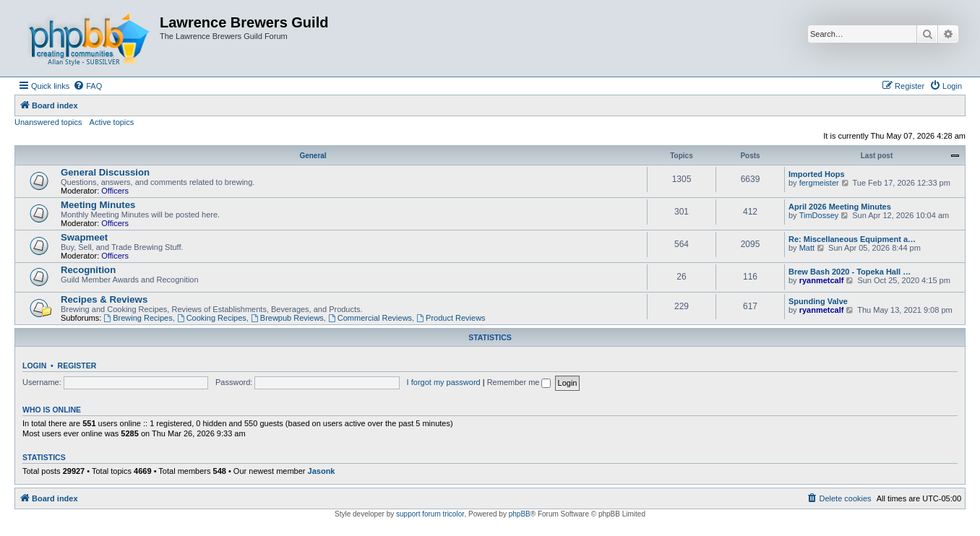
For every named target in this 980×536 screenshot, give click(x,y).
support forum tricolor (430, 514)
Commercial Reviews (370, 318)
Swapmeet (84, 237)
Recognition (88, 269)
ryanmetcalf (821, 280)
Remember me (519, 382)
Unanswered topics (48, 122)
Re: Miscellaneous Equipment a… (852, 239)
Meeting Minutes (98, 204)
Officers (115, 190)
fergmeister (819, 182)
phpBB (519, 514)
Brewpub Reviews (287, 318)
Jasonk (321, 471)
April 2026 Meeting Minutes (839, 206)
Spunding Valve (818, 301)
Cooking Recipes (211, 318)
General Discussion (105, 172)
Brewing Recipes (137, 318)
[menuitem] (87, 86)
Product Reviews (450, 318)
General (312, 156)
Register (77, 365)
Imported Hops (816, 174)
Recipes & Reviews (104, 299)
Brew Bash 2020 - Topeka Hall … (849, 271)
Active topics (112, 122)
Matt (806, 247)
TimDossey (819, 215)
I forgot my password (444, 382)
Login (34, 365)
